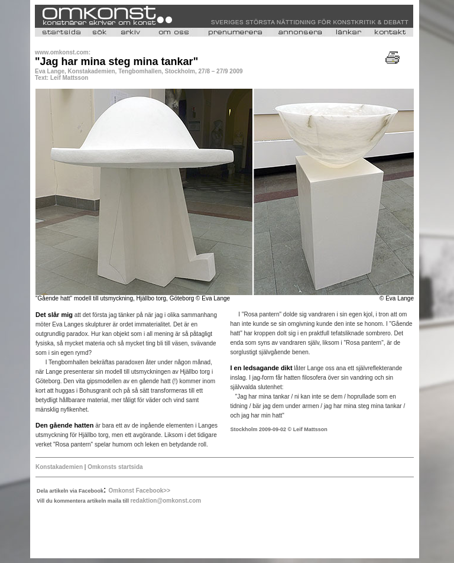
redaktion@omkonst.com (165, 500)
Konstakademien (59, 467)
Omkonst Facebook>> (139, 490)
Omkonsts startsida (114, 467)
